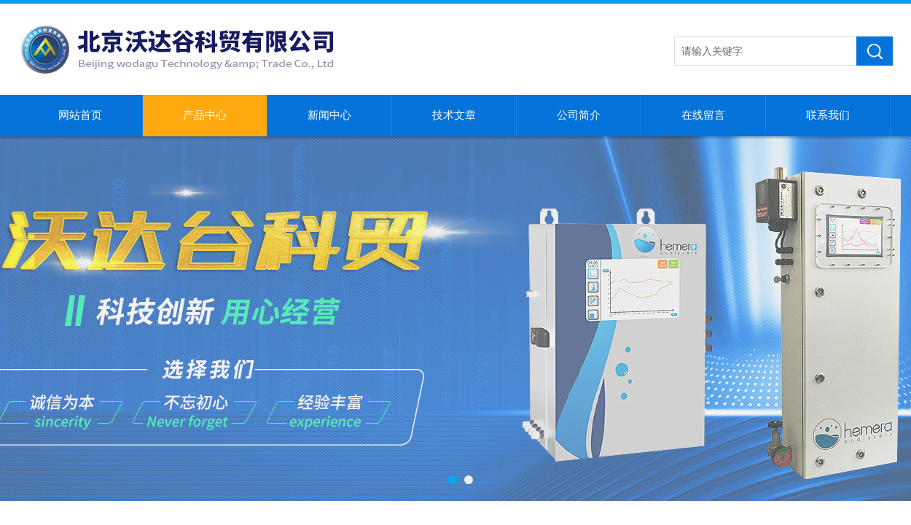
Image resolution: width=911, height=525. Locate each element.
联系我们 (828, 115)
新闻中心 (329, 115)
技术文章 (454, 115)
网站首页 (80, 115)
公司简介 (579, 115)
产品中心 (205, 115)
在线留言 (703, 115)
